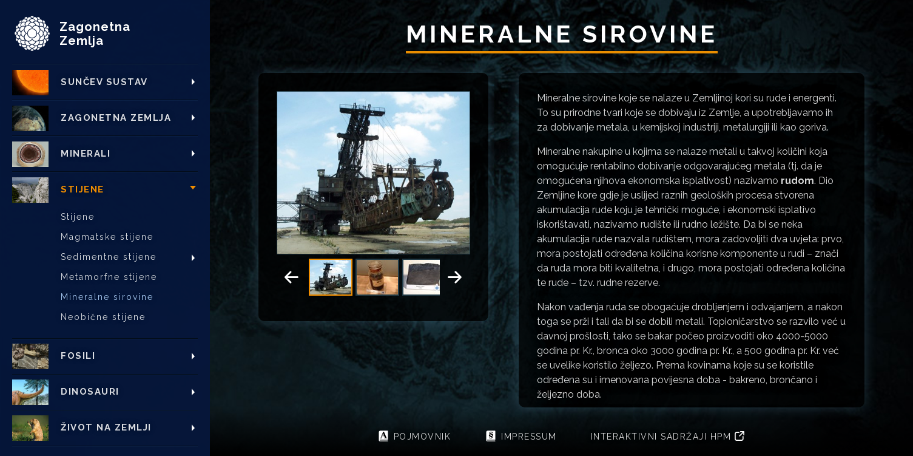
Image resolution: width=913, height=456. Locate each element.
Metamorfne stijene (109, 277)
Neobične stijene (103, 317)
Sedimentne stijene (109, 257)
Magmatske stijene (107, 237)
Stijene (78, 217)
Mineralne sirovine (107, 297)
